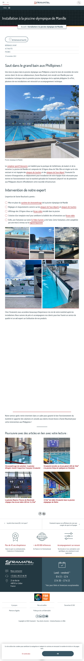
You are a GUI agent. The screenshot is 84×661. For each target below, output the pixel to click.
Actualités (9, 49)
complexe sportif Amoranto (17, 166)
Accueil (23, 26)
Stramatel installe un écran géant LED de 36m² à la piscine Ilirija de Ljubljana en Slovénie (61, 467)
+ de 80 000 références (42, 545)
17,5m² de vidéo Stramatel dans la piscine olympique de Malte (59, 501)
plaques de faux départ (55, 172)
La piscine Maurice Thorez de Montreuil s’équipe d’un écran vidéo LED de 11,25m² (20, 501)
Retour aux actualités (17, 39)
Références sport (11, 45)
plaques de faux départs (50, 207)
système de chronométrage (31, 202)
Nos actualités (42, 605)
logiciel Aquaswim (36, 222)
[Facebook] (37, 616)
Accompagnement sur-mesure (69, 545)
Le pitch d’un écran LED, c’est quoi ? (17, 523)
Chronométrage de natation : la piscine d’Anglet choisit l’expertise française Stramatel (22, 467)
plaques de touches (33, 172)
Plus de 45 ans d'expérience (15, 545)
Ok (58, 654)
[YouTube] (46, 616)
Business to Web (60, 621)
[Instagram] (43, 616)
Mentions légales (14, 611)
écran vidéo (38, 211)
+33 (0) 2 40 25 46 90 (19, 575)
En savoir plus (26, 654)
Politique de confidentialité (42, 611)
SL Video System (37, 219)
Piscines (7, 52)
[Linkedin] (40, 616)
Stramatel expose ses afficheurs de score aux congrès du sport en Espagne (63, 524)
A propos (14, 605)
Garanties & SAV (69, 605)
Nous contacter (16, 571)
